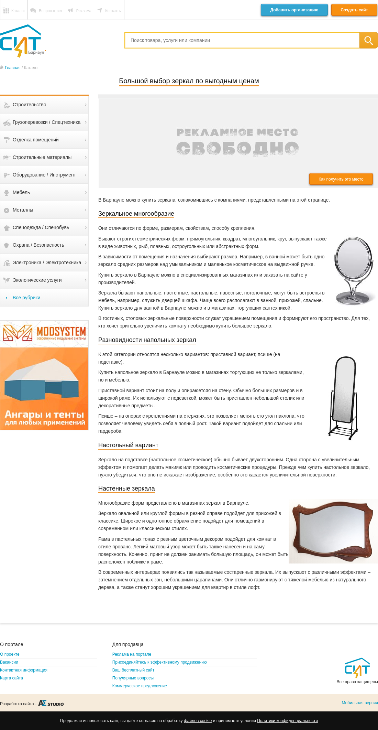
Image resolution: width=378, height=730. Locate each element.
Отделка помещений (36, 139)
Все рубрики (26, 297)
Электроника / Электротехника (47, 262)
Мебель (21, 192)
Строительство (29, 104)
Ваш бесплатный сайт (133, 670)
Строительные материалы (42, 157)
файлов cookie (198, 720)
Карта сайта (11, 678)
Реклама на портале (131, 654)
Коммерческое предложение (139, 686)
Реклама (83, 11)
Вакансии (9, 662)
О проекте (10, 654)
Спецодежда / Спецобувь (41, 227)
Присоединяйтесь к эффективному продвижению (159, 662)
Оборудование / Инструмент (44, 175)
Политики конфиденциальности (287, 720)
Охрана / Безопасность (38, 245)
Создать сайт (354, 10)
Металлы (23, 210)
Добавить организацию (294, 10)
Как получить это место (341, 179)
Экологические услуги (37, 280)
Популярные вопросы (133, 678)
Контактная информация (23, 670)
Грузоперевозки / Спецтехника (46, 122)
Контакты (113, 11)
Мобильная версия (360, 702)
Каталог (18, 11)
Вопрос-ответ (50, 11)
